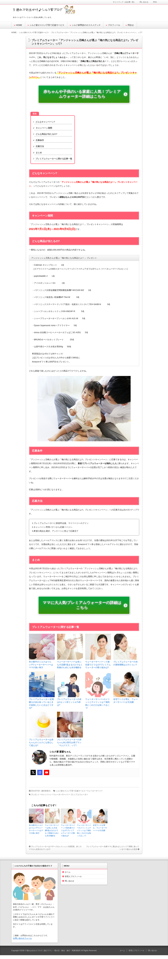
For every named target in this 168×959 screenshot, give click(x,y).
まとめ (38, 154)
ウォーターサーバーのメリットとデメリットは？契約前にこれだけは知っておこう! (97, 707)
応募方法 (39, 148)
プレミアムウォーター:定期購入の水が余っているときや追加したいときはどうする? (41, 707)
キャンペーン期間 (43, 130)
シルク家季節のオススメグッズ (86, 25)
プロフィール (114, 25)
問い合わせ (69, 885)
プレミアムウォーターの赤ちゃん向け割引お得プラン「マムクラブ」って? (69, 746)
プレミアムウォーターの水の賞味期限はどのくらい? (125, 666)
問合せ (131, 25)
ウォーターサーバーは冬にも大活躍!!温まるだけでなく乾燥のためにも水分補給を (70, 668)
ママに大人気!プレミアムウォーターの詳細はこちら (82, 608)
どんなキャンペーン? (44, 124)
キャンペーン (46, 798)
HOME (19, 25)
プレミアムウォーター (79, 798)
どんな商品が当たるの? (45, 136)
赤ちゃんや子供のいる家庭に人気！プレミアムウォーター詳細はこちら (82, 95)
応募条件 (39, 142)
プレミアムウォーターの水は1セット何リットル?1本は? (69, 706)
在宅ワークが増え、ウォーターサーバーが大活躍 (125, 704)
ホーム (67, 876)
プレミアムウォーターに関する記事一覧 (53, 160)
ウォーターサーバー (95, 795)
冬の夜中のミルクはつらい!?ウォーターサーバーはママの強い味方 (41, 668)
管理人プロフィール (73, 880)
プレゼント (35, 798)
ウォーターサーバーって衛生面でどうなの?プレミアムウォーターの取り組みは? (98, 668)
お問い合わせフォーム (22, 942)
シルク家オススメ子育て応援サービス (47, 25)
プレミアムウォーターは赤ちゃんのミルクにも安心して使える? (41, 746)
